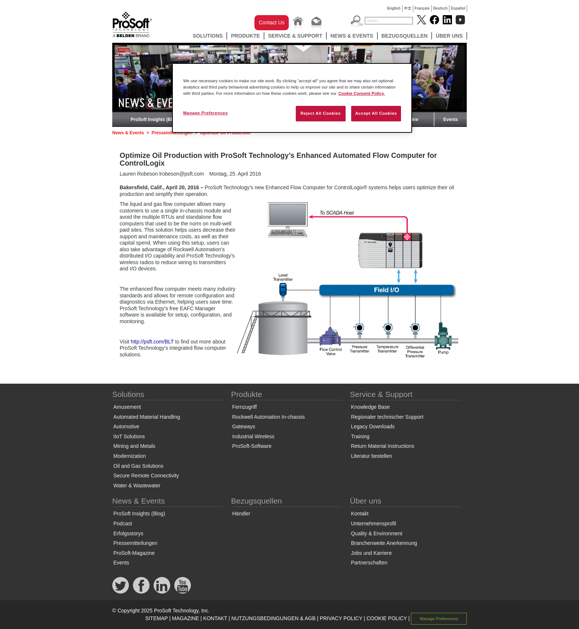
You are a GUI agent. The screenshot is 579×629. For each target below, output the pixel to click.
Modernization (129, 456)
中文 (407, 8)
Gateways (243, 426)
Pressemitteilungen (135, 543)
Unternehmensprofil (373, 523)
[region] (292, 98)
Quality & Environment (376, 533)
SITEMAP (156, 618)
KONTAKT (215, 618)
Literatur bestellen (371, 456)
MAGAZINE (185, 618)
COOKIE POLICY (386, 618)
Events (450, 119)
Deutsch (440, 8)
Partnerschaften (369, 563)
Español (458, 8)
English (393, 8)
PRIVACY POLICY (341, 618)
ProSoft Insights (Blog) (155, 119)
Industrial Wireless (253, 436)
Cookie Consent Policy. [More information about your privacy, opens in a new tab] (361, 93)
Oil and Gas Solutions (138, 466)
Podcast (122, 523)
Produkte (245, 36)
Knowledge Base (370, 407)
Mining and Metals (134, 446)
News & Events (351, 36)
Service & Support (295, 36)
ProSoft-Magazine (134, 553)
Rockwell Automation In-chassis (268, 417)
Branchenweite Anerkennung (384, 543)
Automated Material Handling (146, 417)
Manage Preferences (439, 618)
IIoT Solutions (129, 436)
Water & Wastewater (136, 485)
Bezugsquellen (404, 36)
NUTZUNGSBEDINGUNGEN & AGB (274, 618)
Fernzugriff (244, 407)
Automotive (126, 426)
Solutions (208, 36)
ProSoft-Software (252, 446)
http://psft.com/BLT (152, 342)
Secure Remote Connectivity (146, 475)
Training (360, 436)
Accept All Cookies (376, 113)
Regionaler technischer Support (387, 417)
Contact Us (271, 22)
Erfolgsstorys (128, 533)
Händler (241, 513)
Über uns (449, 36)
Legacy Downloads (372, 426)
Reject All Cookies (321, 113)
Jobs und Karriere (371, 553)
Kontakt (359, 513)
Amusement (127, 407)
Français (422, 8)
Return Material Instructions (382, 446)
